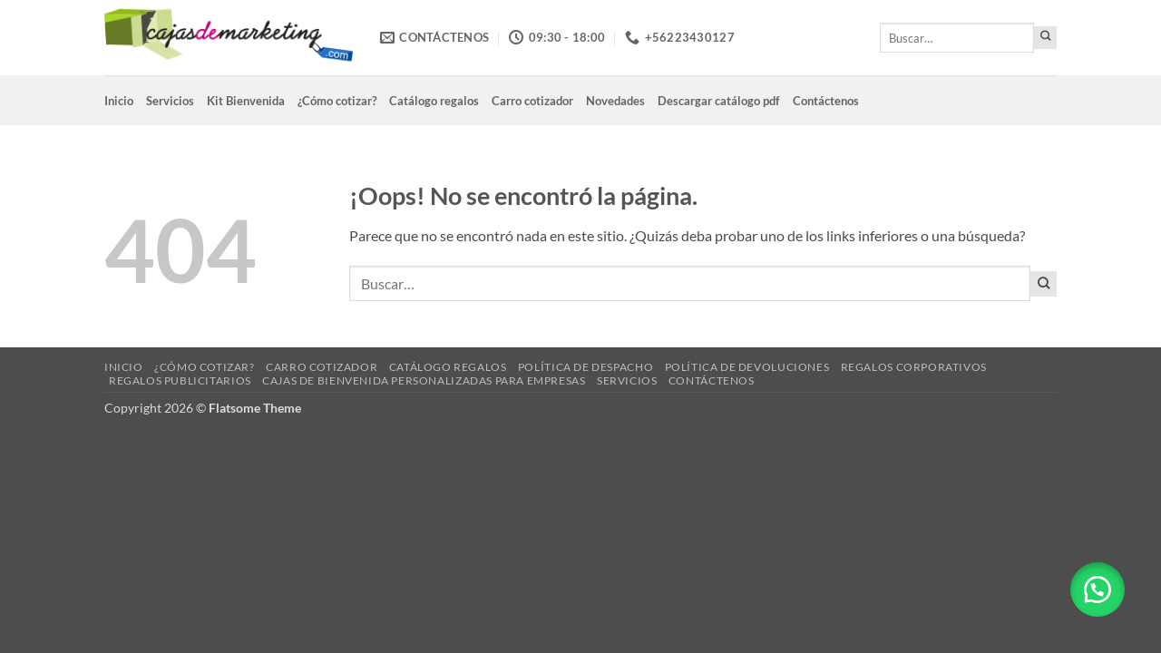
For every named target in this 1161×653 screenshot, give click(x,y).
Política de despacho (585, 367)
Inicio (118, 100)
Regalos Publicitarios (180, 380)
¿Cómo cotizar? (337, 100)
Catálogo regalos (434, 100)
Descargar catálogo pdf (719, 100)
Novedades (615, 100)
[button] (1097, 589)
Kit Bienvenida (246, 100)
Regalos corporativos (914, 367)
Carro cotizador (532, 100)
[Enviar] (1045, 37)
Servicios (170, 100)
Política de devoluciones (747, 367)
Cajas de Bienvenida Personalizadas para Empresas (423, 380)
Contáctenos (826, 100)
